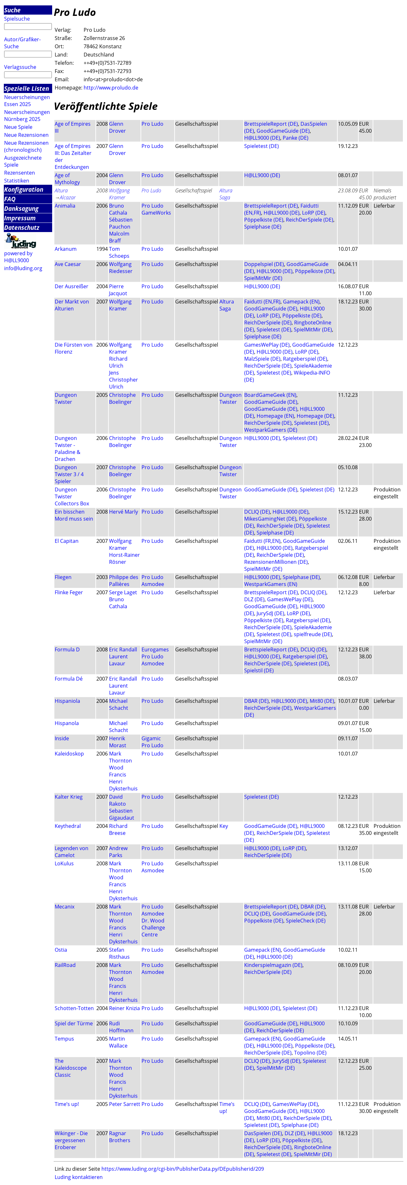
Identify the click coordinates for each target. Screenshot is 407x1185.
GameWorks (156, 212)
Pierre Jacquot (118, 290)
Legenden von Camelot (71, 852)
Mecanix (64, 906)
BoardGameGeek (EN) (270, 394)
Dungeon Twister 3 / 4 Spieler (69, 474)
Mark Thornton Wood (120, 760)
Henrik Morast (117, 742)
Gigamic (151, 738)
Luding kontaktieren (79, 1177)
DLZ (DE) (254, 599)
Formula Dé (69, 678)
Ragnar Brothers (119, 1137)
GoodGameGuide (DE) (283, 130)
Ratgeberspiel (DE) (305, 358)
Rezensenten (19, 172)
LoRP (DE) (313, 212)
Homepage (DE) (315, 415)
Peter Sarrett (124, 1104)
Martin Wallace (118, 1042)
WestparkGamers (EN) (270, 584)
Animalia (65, 205)
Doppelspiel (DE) (264, 264)
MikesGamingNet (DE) (270, 518)
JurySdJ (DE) (270, 613)
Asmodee (152, 584)
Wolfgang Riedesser (121, 268)
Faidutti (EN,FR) (262, 301)
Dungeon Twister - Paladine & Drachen (67, 449)
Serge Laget (123, 592)
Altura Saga (225, 194)
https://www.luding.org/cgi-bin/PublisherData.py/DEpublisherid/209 (182, 1168)
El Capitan (67, 540)
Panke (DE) (295, 137)
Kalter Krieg (69, 796)
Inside (62, 738)
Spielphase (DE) (262, 226)
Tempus (64, 1038)
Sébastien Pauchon (121, 223)
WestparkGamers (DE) (270, 429)
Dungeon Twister (66, 398)
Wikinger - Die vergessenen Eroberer (71, 1140)
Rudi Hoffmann (121, 1027)
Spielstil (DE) (259, 670)
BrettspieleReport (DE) (271, 123)
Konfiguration (23, 189)
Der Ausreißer (71, 286)
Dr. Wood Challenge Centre (153, 927)
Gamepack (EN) (301, 301)
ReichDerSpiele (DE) (309, 219)
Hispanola (67, 723)
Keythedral (68, 825)
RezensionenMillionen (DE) (276, 561)
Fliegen (63, 577)
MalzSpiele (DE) (262, 358)
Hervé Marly (123, 511)
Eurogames (155, 649)
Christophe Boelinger (122, 398)
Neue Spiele (18, 126)
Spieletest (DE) (261, 146)
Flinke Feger (69, 592)
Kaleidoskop (69, 753)
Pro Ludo (152, 123)
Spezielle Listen (26, 88)
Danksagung (21, 208)
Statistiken (16, 180)
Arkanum (66, 248)
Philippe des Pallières (123, 581)
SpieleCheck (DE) (306, 920)
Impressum (20, 218)
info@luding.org (23, 268)
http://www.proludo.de (111, 87)
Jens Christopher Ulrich (123, 379)
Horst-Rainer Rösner (124, 558)
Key (223, 825)
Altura (61, 190)
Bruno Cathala (118, 209)
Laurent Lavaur (118, 660)
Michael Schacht (118, 704)
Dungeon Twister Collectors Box (72, 496)
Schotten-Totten (74, 1008)
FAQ (10, 199)
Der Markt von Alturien (72, 305)
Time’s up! (67, 1104)
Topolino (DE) (310, 1052)
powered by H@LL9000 (18, 257)
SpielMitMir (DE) (263, 278)
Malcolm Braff (119, 237)
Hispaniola (67, 700)
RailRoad (65, 965)
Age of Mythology (67, 179)
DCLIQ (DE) (257, 511)
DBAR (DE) (256, 700)
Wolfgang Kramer (119, 194)
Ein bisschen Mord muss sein (74, 515)
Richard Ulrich (118, 362)
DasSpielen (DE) (263, 1133)
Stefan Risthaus (119, 953)
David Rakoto (117, 800)
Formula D (67, 649)
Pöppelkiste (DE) (263, 219)
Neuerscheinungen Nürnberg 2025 (27, 116)
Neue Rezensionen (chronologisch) (26, 146)
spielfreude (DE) (313, 634)
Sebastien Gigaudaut (121, 814)
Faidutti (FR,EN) (262, 540)
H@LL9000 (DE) (262, 137)
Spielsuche (17, 18)
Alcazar (68, 197)
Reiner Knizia (124, 1008)
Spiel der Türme (74, 1023)
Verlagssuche (20, 66)
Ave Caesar (68, 264)
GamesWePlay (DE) (267, 344)
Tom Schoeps (119, 252)
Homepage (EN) (275, 415)
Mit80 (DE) (322, 700)
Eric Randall (123, 649)
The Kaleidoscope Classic (71, 1067)
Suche (12, 10)
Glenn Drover (117, 127)
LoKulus (64, 863)
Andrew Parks (118, 852)
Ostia (61, 949)
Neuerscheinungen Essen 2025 (27, 101)
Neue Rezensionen (26, 134)
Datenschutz (21, 227)
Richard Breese (118, 829)
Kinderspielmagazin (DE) (273, 965)
